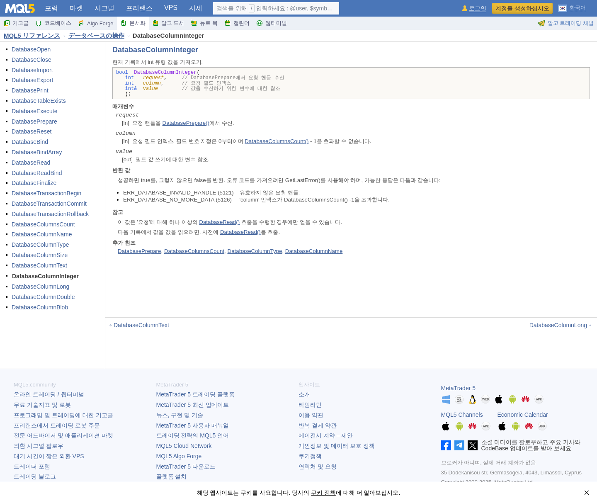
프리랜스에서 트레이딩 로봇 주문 (57, 425)
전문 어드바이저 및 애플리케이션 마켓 (63, 435)
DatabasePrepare (34, 121)
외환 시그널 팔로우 (38, 445)
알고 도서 (168, 23)
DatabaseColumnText (39, 265)
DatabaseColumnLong (40, 286)
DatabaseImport (32, 70)
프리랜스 (139, 8)
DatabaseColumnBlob (40, 307)
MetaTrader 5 (458, 388)
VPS (170, 7)
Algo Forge (96, 23)
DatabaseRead (31, 162)
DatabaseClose (31, 59)
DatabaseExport (32, 80)
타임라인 (310, 404)
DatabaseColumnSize (40, 255)
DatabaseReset (32, 131)
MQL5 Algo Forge (179, 456)
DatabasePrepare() (186, 123)
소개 (304, 394)
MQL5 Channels (462, 414)
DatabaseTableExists (39, 100)
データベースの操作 (96, 35)
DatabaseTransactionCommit (49, 203)
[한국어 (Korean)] (572, 7)
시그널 (104, 8)
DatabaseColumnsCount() (276, 141)
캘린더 (237, 23)
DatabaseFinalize (34, 183)
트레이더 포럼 (32, 466)
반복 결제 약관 (317, 425)
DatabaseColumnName (42, 234)
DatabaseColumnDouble (43, 297)
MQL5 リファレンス (32, 35)
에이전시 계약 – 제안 (325, 435)
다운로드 (186, 466)
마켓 (76, 8)
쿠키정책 (310, 456)
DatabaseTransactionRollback (50, 214)
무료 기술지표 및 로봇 (42, 404)
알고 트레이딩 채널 (566, 23)
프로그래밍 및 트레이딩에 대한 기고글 (63, 415)
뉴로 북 (204, 23)
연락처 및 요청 (317, 466)
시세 (195, 8)
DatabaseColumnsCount (43, 224)
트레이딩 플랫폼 (195, 394)
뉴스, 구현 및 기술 (180, 415)
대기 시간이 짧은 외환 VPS (49, 456)
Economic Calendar (523, 414)
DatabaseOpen (31, 49)
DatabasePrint (30, 90)
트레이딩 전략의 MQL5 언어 (192, 435)
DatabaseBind (30, 142)
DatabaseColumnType (40, 244)
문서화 (133, 23)
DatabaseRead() (219, 222)
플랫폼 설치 (171, 476)
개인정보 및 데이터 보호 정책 (336, 445)
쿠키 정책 (323, 492)
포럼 (51, 8)
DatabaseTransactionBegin (46, 193)
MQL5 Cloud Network (184, 445)
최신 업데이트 (192, 404)
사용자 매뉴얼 (192, 425)
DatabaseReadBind (37, 173)
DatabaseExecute (35, 111)
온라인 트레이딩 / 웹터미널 (49, 394)
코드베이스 (53, 23)
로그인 (477, 8)
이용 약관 (310, 415)
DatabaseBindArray (37, 152)
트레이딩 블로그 (35, 476)
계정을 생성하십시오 (522, 8)
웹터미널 (271, 23)
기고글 (16, 23)
